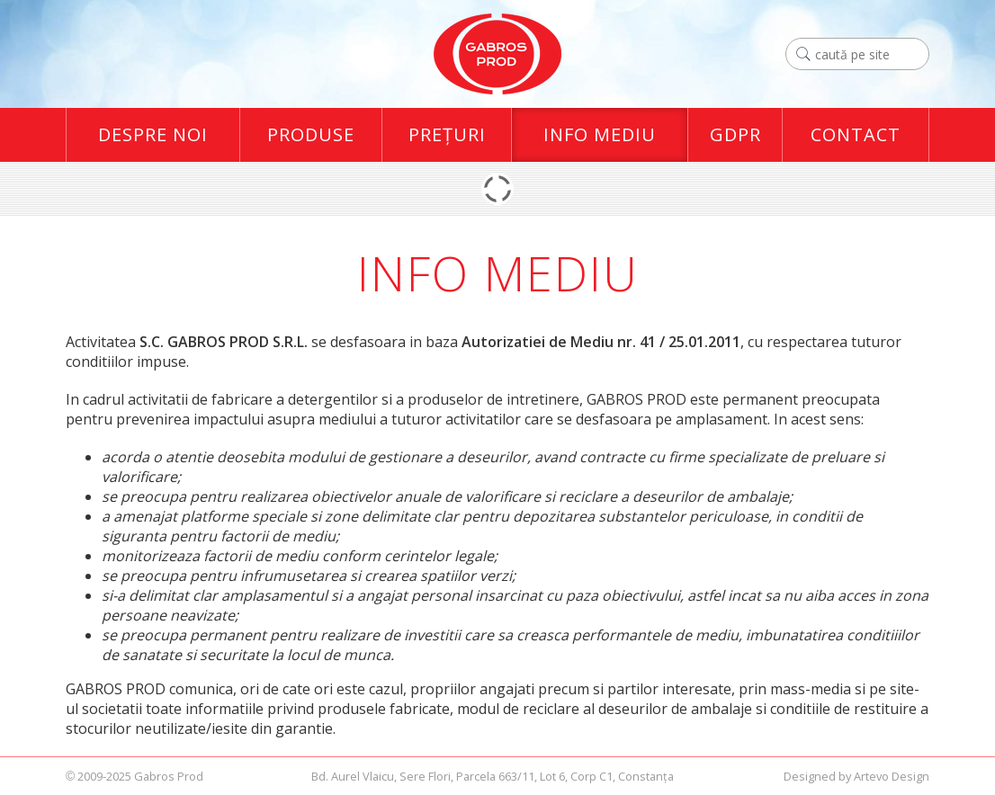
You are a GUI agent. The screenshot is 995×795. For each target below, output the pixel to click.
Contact (856, 134)
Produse (310, 134)
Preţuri (447, 134)
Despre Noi (153, 134)
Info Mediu (599, 134)
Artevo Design (891, 776)
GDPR (735, 134)
